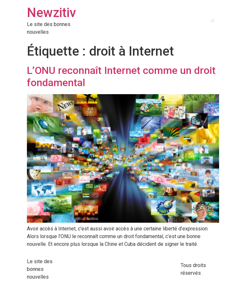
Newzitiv (51, 12)
